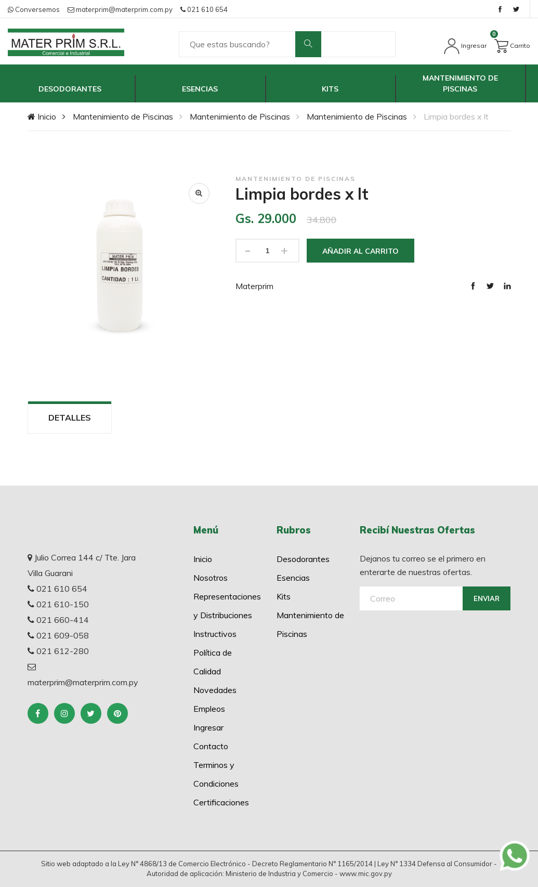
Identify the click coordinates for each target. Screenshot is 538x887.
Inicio (42, 116)
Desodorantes (69, 89)
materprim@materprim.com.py (120, 9)
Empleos (209, 708)
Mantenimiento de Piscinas (460, 83)
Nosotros (210, 577)
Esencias (200, 89)
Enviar (487, 598)
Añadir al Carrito (360, 251)
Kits (330, 89)
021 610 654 (204, 9)
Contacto (210, 746)
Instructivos (215, 634)
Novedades (215, 690)
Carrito (512, 44)
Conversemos (34, 9)
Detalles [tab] (69, 417)
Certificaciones (221, 802)
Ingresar (465, 45)
